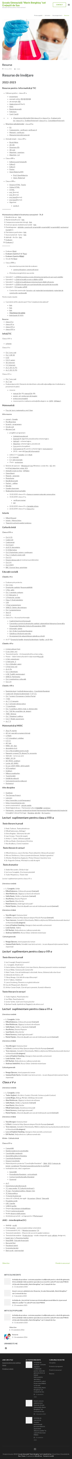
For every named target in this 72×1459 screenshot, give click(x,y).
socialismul (15, 1166)
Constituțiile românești (14, 1153)
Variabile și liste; (33, 506)
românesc (46, 808)
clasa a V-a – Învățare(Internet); (27, 121)
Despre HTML (14, 185)
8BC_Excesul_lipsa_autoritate (16, 567)
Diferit (38, 1198)
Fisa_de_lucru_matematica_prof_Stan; (19, 410)
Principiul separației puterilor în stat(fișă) (34, 1166)
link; (20, 237)
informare (38, 1216)
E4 (29, 99)
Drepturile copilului (13, 587)
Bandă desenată (12, 481)
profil (15, 1225)
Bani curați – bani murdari (15, 1250)
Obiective (5, 1263)
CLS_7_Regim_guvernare (15, 719)
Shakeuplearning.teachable (16, 491)
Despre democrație (13, 560)
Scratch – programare (13, 424)
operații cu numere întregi (20, 733)
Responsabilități (26, 587)
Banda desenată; (15, 109)
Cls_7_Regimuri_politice (14, 716)
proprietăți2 (55, 227)
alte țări (37, 813)
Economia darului (12, 1248)
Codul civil (9, 540)
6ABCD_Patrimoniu (13, 677)
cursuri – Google (12, 419)
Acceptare (31, 1198)
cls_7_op (9, 382)
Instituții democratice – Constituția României (33, 691)
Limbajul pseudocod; (20, 436)
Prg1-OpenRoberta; (20, 175)
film (51, 639)
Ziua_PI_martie (11, 731)
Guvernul (12, 1179)
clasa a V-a (9, 322)
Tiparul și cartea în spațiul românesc (19, 523)
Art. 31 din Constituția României (20, 631)
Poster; (12, 169)
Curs (15, 446)
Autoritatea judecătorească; (16, 1186)
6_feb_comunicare (12, 659)
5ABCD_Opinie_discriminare (16, 607)
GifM (51, 401)
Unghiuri (9, 771)
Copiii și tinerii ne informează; (20, 621)
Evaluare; (9, 240)
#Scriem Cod (10, 429)
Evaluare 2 (9, 242)
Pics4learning (11, 422)
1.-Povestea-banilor (21, 1238)
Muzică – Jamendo (12, 476)
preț (49, 1235)
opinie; (20, 628)
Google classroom (12, 488)
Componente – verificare (18, 130)
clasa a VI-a (10, 324)
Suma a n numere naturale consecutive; (41, 494)
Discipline (52, 1363)
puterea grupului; (17, 1211)
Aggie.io (12, 104)
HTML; (12, 190)
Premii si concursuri (63, 1263)
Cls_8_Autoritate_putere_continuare (19, 552)
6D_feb (8, 743)
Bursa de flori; (11, 1243)
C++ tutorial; (14, 457)
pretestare (19, 462)
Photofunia (10, 478)
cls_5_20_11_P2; (11, 370)
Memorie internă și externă (19, 135)
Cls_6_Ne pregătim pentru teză (17, 751)
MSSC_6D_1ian (11, 746)
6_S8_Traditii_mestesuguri (15, 674)
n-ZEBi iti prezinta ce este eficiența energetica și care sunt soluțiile (39, 277)
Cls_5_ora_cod (11, 352)
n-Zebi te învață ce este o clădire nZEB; (29, 279)
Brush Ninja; (13, 142)
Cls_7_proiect (10, 696)
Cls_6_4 (8, 682)
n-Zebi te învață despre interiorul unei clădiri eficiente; (34, 282)
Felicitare (12, 112)
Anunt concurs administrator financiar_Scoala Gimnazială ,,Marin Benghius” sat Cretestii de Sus (39, 1292)
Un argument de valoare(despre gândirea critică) (27, 636)
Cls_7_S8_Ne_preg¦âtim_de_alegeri (18, 711)
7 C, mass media (11, 1188)
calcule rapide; (26, 805)
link (19, 217)
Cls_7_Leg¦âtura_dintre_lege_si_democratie (21, 709)
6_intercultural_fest (13, 649)
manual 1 (16, 393)
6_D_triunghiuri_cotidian (15, 738)
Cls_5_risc (9, 585)
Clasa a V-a (30, 509)
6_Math (8, 736)
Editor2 (12, 164)
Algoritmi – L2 (14, 155)
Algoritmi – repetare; (17, 152)
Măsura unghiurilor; (13, 773)
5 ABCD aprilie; (11, 1206)
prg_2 (11, 195)
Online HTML (14, 187)
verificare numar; (19, 500)
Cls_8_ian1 (9, 545)
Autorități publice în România (16, 1156)
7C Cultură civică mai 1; (26, 1188)
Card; (11, 114)
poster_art (17, 396)
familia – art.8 (44, 639)
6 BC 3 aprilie (10, 1203)
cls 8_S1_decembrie (13, 547)
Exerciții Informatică (32, 451)
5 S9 (7, 602)
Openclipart (10, 473)
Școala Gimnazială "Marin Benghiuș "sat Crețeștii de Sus (24, 4)
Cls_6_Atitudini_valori (13, 664)
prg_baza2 (13, 197)
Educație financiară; (21, 1240)
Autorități (12, 1172)
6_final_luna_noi (11, 667)
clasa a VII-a (10, 327)
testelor (13, 1228)
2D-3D (11, 145)
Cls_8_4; (9, 562)
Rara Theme (21, 1456)
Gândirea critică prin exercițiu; (20, 634)
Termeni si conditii (48, 1456)
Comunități (10, 1148)
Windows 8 (25, 466)
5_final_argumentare (13, 605)
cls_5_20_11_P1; (11, 368)
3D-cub (12, 150)
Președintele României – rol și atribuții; (23, 1174)
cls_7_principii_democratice (16, 704)
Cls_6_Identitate (12, 672)
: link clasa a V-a (27, 118)
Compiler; (21, 455)
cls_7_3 (8, 721)
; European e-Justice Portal (25, 696)
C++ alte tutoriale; (16, 460)
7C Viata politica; (12, 1193)
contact (59, 4)
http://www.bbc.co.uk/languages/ (18, 800)
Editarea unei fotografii (17, 162)
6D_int (8, 733)
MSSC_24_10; (11, 758)
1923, (50, 1163)
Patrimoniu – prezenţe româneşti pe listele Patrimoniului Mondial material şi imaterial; (37, 810)
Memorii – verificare (16, 132)
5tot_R (8, 612)
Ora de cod (10, 427)
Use (31, 466)
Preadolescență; (12, 1201)
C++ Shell (28, 455)
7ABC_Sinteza (11, 714)
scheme (8, 344)
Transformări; (11, 776)
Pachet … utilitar (12, 483)
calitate (54, 1235)
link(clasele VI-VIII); (16, 315)
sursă (41, 656)
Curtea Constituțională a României (21, 1177)
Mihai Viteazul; (11, 518)
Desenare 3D (14, 147)
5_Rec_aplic (10, 590)
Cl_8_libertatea (11, 550)
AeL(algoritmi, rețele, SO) (18, 468)
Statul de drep (11, 691)
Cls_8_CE (9, 537)
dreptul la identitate (31, 639)
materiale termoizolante (45, 290)
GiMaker (57, 401)
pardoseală (22, 293)
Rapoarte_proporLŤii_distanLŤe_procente (21, 753)
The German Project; (13, 795)
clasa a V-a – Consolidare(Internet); (52, 121)
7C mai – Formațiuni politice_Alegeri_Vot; (20, 1191)
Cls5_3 (8, 615)
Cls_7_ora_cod (11, 379)
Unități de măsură (12, 778)
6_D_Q (8, 741)
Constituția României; (13, 1158)
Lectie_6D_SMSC (12, 763)
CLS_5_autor (10, 360)
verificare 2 (32, 130)
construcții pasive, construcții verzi (25, 270)
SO (51, 466)
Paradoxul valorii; (12, 1245)
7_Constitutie (11, 706)
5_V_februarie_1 (12, 595)
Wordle (8, 486)
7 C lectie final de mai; (13, 1196)
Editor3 (12, 167)
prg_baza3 (13, 200)
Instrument (17, 449)
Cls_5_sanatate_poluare (14, 592)
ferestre (29, 290)
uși (34, 290)
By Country (46, 813)
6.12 (7, 358)
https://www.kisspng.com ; (15, 803)
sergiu (18, 69)
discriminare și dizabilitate (20, 1208)
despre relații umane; (18, 1213)
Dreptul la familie (17, 639)
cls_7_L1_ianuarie (12, 701)
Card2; (16, 114)
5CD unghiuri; (11, 768)
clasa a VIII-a (10, 329)
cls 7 (7, 1183)
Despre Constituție (13, 1161)
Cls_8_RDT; (10, 565)
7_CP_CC (33, 694)
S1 (10, 127)
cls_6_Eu (9, 669)
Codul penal (10, 542)
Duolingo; (9, 793)
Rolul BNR (9, 1240)
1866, (45, 1163)
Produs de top (27, 1235)
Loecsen (9, 798)
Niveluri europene (29, 1230)
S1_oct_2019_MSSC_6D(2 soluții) (17, 766)
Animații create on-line (14, 471)
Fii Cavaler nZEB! (21, 287)
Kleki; (11, 107)
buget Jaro (10, 1238)
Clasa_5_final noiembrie (14, 600)
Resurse (15, 1335)
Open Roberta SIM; (16, 172)
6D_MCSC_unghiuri (13, 761)
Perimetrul (10, 783)
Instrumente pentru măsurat (16, 781)
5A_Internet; (10, 363)
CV (38, 1230)
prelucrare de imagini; (29, 396)
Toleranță (45, 1198)
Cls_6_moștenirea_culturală (16, 679)
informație (13, 628)
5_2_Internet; (11, 365)
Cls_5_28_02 (10, 355)
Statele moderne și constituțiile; (17, 1151)
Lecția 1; (16, 206)
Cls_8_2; (9, 557)
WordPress (38, 1456)
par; (14, 503)
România (31, 813)
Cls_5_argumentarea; (13, 610)
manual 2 (27, 393)
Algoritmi (16, 444)
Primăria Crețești (7, 1369)
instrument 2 (47, 449)
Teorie (23, 185)
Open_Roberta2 (19, 178)
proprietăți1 (45, 227)
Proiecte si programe (56, 1366)
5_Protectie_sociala (13, 597)
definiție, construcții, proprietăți (29, 227)
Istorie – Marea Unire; (14, 520)
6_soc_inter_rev (11, 651)
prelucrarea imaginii (20, 398)
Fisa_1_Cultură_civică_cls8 (15, 555)
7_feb (8, 699)
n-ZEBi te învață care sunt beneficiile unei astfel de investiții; (36, 284)
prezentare (13, 97)
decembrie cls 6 (11, 748)
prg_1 (11, 192)
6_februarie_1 (11, 662)
